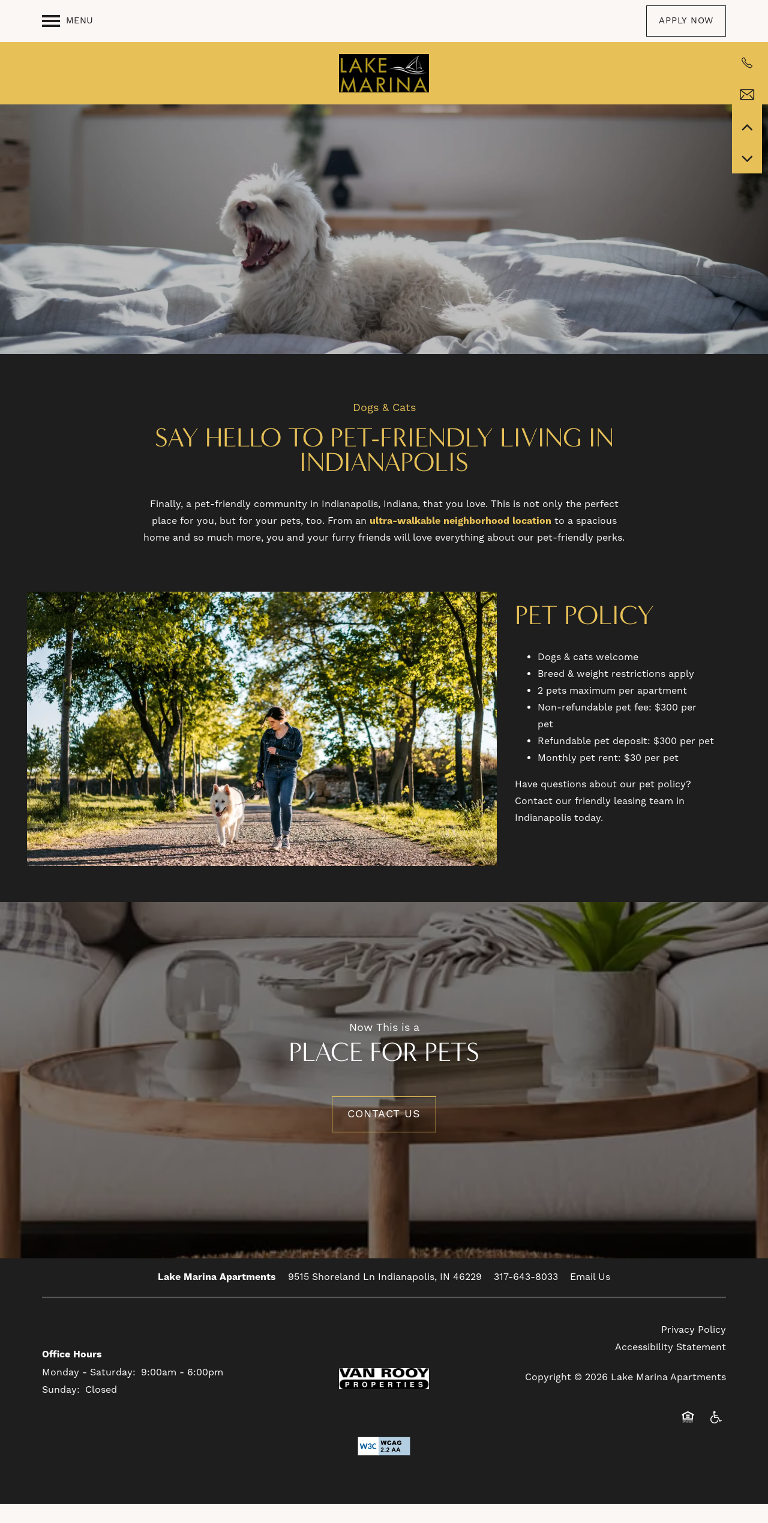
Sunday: (61, 1410)
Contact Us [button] (384, 1134)
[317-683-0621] (747, 63)
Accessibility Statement (670, 1367)
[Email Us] (747, 95)
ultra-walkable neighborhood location (460, 541)
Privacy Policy (693, 1350)
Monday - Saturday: (89, 1392)
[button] (686, 21)
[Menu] (67, 21)
